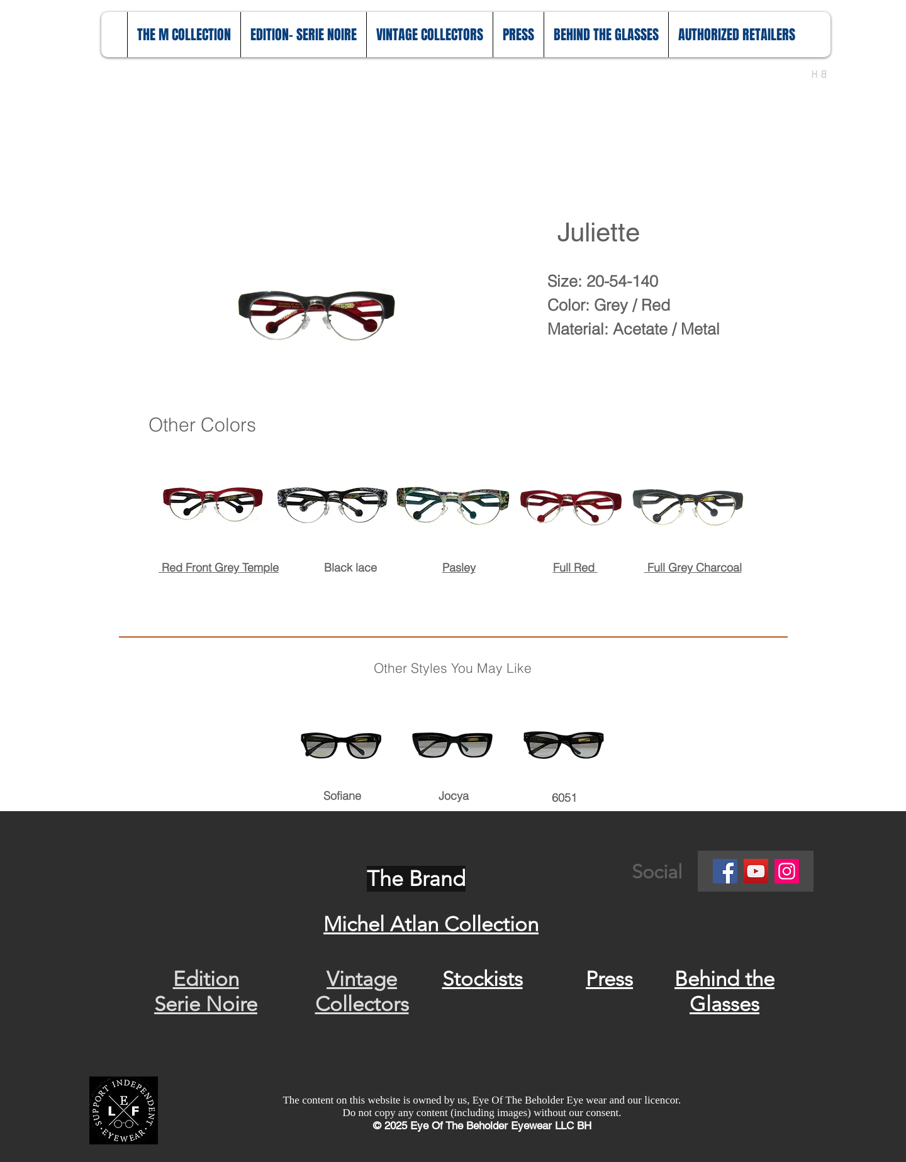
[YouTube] (756, 871)
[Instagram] (787, 871)
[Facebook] (725, 871)
